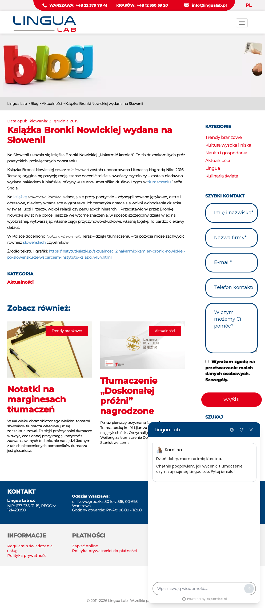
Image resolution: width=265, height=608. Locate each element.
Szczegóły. (216, 379)
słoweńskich (34, 242)
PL (249, 5)
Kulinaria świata (221, 176)
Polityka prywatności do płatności (104, 550)
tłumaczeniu (159, 182)
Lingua (212, 168)
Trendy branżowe (223, 137)
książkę (20, 197)
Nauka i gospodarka (226, 152)
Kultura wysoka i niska (228, 145)
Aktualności (20, 282)
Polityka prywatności (27, 555)
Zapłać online (85, 546)
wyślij (231, 399)
